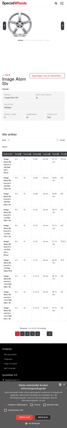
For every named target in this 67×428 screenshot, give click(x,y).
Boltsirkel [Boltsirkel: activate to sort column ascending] (36, 154)
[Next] (62, 26)
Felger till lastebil (10, 363)
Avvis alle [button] (43, 417)
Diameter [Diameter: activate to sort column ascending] (26, 154)
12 (50, 334)
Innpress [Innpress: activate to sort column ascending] (46, 154)
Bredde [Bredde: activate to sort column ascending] (18, 154)
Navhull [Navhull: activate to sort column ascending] (55, 154)
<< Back (6, 74)
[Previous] (4, 26)
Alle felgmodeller (10, 354)
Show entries (33, 140)
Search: (33, 147)
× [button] (64, 385)
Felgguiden (8, 359)
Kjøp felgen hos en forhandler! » (47, 75)
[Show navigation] (62, 3)
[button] (33, 423)
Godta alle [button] (24, 417)
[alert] (33, 404)
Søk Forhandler (10, 368)
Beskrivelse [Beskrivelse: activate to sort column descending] (8, 154)
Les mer (42, 400)
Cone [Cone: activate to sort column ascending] (63, 154)
